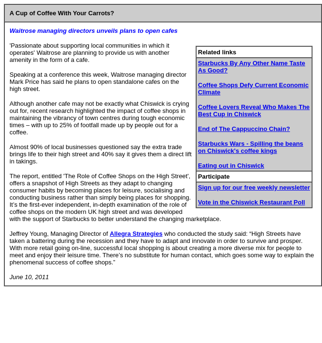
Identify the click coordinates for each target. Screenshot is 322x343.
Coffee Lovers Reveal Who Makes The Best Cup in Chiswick (254, 110)
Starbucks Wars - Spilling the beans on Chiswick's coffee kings (250, 147)
